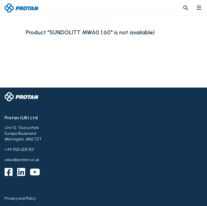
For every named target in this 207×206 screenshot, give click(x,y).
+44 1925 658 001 (19, 149)
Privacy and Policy (20, 198)
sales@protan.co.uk (22, 159)
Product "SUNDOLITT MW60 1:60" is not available (89, 32)
